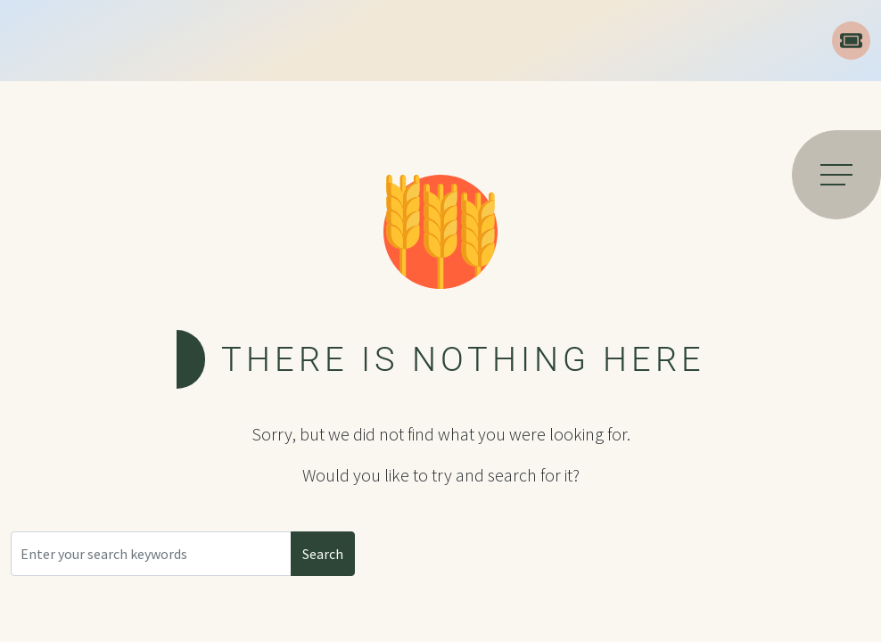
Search (322, 554)
